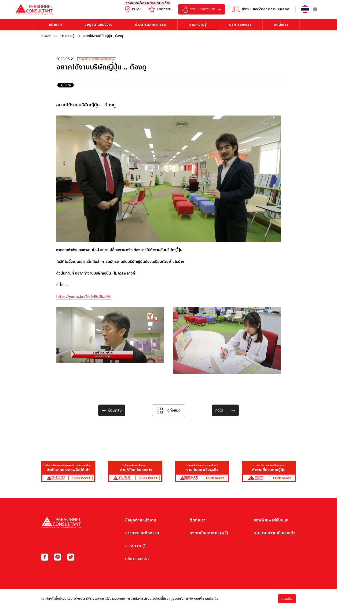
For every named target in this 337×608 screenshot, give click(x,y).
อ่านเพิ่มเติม (210, 598)
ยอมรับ (287, 598)
